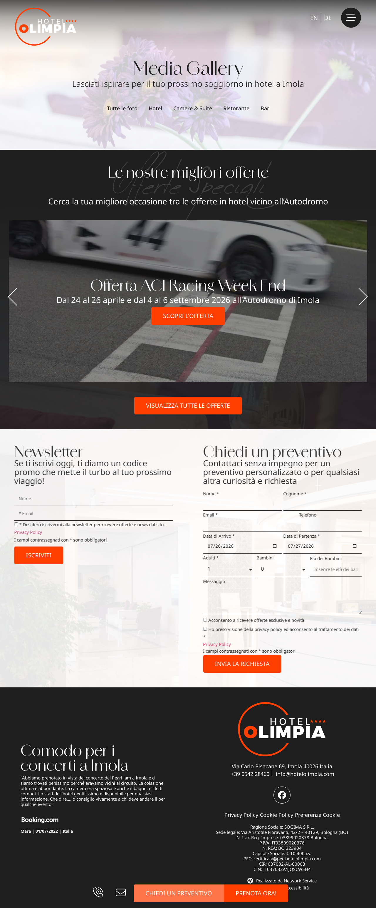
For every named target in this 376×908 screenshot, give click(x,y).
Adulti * (220, 557)
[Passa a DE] (328, 18)
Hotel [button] (155, 108)
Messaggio (223, 581)
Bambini (274, 557)
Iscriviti (29, 555)
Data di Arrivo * (228, 536)
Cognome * (303, 493)
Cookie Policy (276, 814)
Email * (219, 514)
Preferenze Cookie (317, 814)
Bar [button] (265, 108)
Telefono (317, 514)
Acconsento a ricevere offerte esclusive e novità (265, 620)
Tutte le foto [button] (122, 108)
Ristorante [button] (236, 108)
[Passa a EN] (314, 18)
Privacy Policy (19, 532)
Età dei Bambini (335, 558)
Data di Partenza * (310, 536)
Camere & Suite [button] (192, 108)
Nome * (220, 493)
